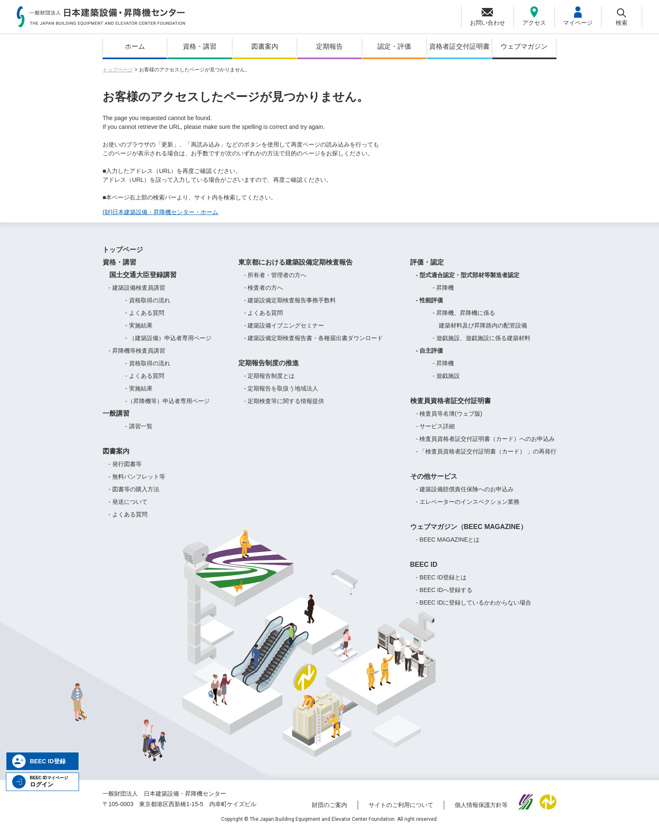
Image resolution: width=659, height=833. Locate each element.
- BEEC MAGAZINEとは (448, 539)
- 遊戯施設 (446, 375)
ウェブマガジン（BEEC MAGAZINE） (468, 526)
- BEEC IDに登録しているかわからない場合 (474, 602)
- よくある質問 (144, 312)
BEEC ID (424, 564)
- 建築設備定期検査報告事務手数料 (290, 300)
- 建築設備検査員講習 (136, 287)
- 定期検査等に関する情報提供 (284, 401)
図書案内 (264, 46)
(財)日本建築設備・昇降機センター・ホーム (160, 212)
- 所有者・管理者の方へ (275, 275)
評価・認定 (427, 262)
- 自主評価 (429, 350)
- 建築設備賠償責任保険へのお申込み (465, 489)
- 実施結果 (139, 325)
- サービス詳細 (435, 426)
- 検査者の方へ (263, 287)
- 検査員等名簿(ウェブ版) (449, 413)
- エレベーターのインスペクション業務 (468, 501)
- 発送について (128, 501)
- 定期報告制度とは (269, 375)
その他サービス (433, 476)
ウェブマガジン (524, 46)
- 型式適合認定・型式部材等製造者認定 (468, 275)
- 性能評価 (429, 300)
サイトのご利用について (401, 805)
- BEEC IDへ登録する (444, 590)
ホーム (135, 46)
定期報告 (329, 46)
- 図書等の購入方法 (133, 489)
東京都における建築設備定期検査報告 (295, 262)
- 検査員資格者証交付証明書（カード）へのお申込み (485, 438)
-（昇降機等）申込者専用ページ (167, 401)
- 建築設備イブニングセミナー (284, 325)
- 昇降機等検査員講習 (136, 350)
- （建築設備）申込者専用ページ (168, 338)
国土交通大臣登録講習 (140, 274)
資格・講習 (199, 46)
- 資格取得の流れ (147, 300)
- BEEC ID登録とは (441, 577)
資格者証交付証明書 (459, 46)
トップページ (118, 70)
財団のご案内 (329, 805)
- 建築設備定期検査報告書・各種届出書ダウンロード (313, 338)
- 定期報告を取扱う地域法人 (281, 388)
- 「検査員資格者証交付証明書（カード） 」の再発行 (486, 451)
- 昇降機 (443, 287)
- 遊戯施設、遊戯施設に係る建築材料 (482, 338)
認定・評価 (394, 46)
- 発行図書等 (125, 464)
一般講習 (116, 413)
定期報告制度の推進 (268, 363)
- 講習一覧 (139, 426)
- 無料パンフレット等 (136, 476)
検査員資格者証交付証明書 (450, 400)
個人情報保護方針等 (481, 805)
